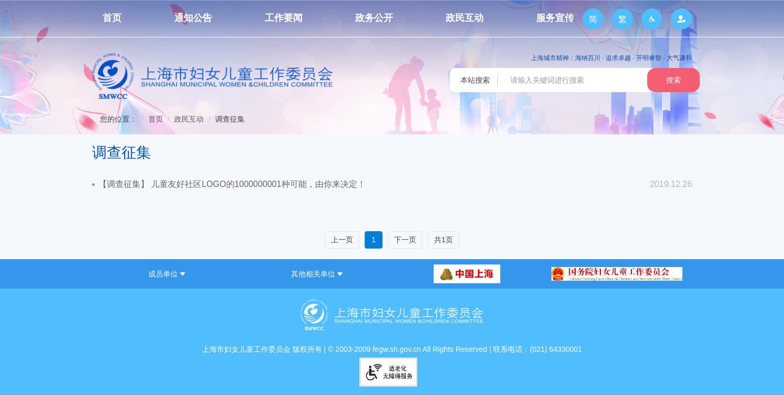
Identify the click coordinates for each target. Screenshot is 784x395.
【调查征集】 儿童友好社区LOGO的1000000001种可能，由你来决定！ (232, 184)
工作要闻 (284, 18)
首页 (112, 18)
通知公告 (193, 18)
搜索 (673, 80)
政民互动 (465, 18)
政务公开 (374, 18)
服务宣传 (555, 18)
